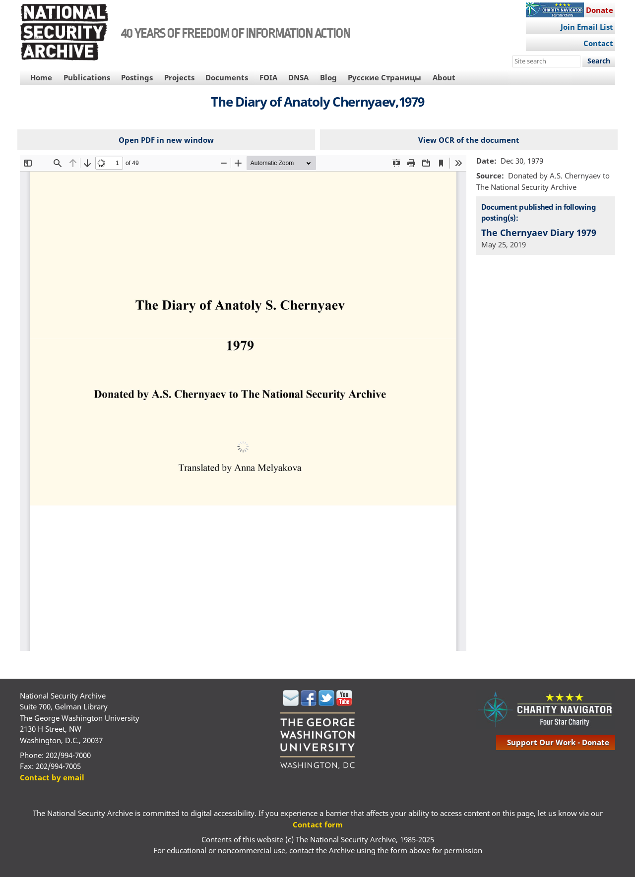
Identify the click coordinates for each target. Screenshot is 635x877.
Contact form (318, 824)
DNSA (298, 77)
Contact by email (52, 777)
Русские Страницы (384, 77)
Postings (137, 77)
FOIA (268, 77)
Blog (328, 77)
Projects (179, 77)
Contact (598, 43)
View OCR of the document (468, 140)
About (444, 77)
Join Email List (587, 27)
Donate (599, 10)
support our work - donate (558, 742)
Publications (87, 77)
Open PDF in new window (166, 140)
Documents (226, 77)
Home (41, 77)
